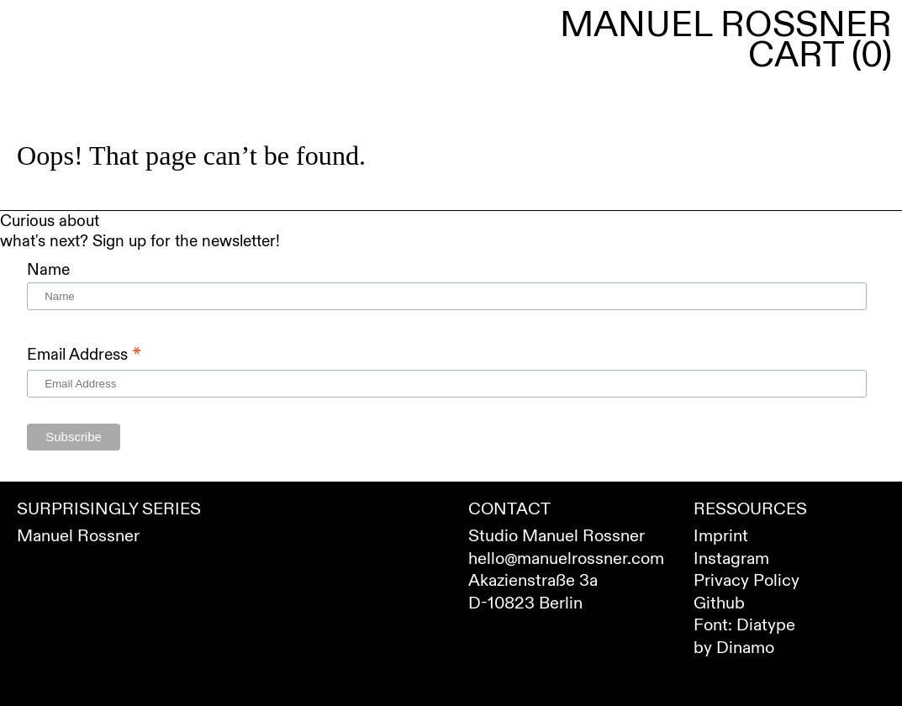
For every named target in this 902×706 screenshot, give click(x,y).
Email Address (84, 354)
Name (48, 270)
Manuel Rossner (726, 25)
